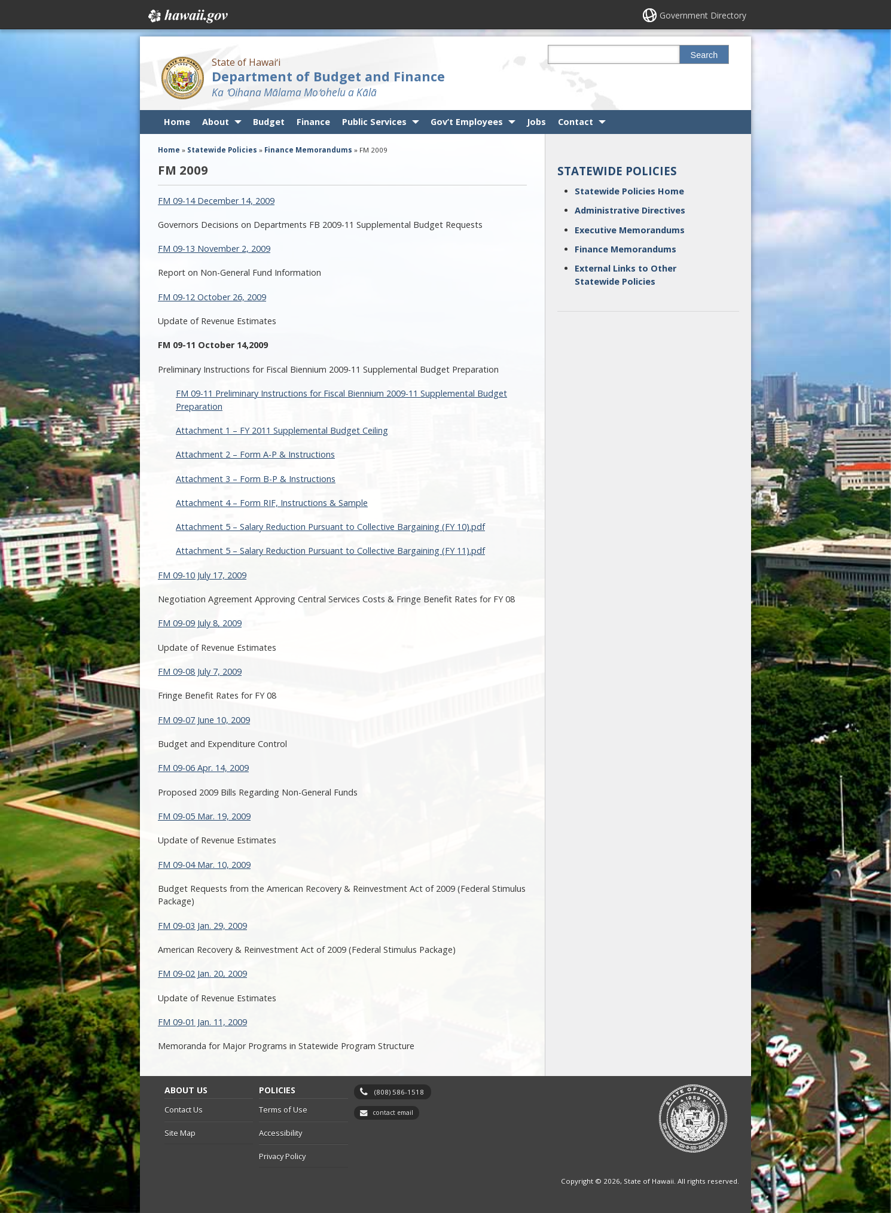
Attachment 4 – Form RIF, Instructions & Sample (272, 502)
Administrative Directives (630, 210)
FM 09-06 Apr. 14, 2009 (203, 767)
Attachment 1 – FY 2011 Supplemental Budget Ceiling (282, 430)
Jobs (536, 121)
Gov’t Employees (467, 121)
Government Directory (703, 15)
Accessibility (280, 1132)
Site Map (180, 1132)
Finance (313, 121)
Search (704, 55)
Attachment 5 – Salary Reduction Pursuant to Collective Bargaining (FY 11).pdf (330, 550)
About (215, 121)
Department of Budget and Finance (328, 76)
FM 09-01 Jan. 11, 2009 (202, 1022)
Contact (575, 121)
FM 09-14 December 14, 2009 (216, 200)
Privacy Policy (282, 1156)
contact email (393, 1112)
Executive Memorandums (630, 230)
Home (177, 121)
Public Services (374, 121)
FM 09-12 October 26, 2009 (212, 297)
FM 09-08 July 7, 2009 (200, 671)
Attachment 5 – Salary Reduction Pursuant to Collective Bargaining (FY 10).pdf (330, 526)
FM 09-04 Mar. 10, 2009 (204, 864)
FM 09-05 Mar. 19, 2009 (204, 816)
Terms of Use (283, 1109)
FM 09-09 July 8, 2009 (200, 623)
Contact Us (183, 1109)
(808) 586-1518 (399, 1091)
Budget (269, 121)
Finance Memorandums (625, 249)
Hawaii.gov (187, 16)
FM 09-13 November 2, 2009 (214, 248)
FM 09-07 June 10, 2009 (204, 720)
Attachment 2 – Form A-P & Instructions (255, 454)
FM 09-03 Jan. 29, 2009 (202, 925)
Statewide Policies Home (629, 191)
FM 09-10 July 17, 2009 (202, 575)
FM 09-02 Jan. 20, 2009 (202, 973)
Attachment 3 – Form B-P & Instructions (255, 478)
